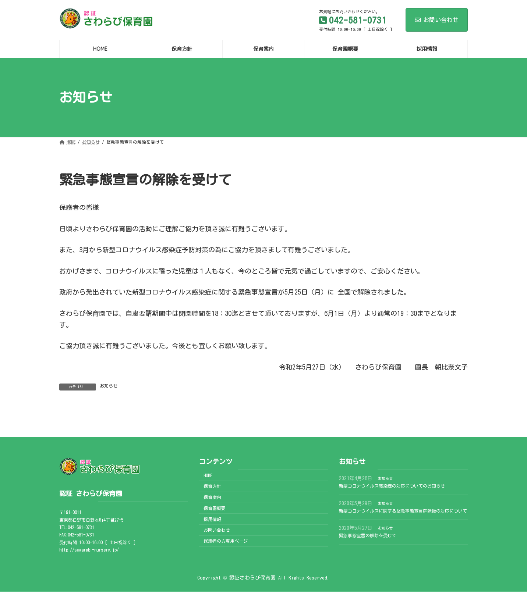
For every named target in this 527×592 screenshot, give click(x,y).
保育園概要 (215, 508)
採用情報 (212, 519)
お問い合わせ (437, 20)
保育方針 (212, 486)
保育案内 (212, 497)
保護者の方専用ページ (226, 541)
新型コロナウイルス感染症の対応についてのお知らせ (392, 486)
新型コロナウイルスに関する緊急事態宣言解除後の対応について (403, 511)
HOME (208, 475)
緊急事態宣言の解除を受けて (367, 535)
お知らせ (108, 386)
